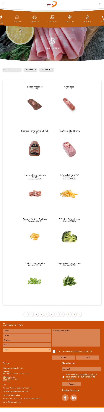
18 (74, 314)
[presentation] (1, 17)
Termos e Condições (11, 395)
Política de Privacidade (80, 351)
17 (69, 314)
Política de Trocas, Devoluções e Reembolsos (22, 399)
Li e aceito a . (74, 351)
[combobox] (27, 350)
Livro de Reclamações (12, 402)
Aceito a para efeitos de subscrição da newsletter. (81, 376)
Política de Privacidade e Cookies (17, 388)
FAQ (4, 384)
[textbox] (27, 350)
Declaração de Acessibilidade (15, 391)
